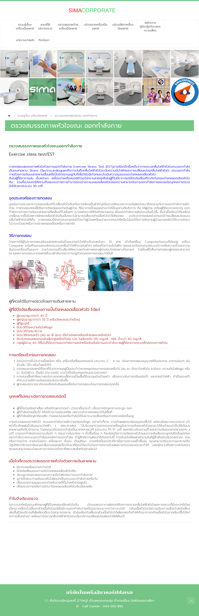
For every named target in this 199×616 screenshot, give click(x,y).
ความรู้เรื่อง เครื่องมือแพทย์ (32, 116)
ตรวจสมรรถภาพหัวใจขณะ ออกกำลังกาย (76, 116)
